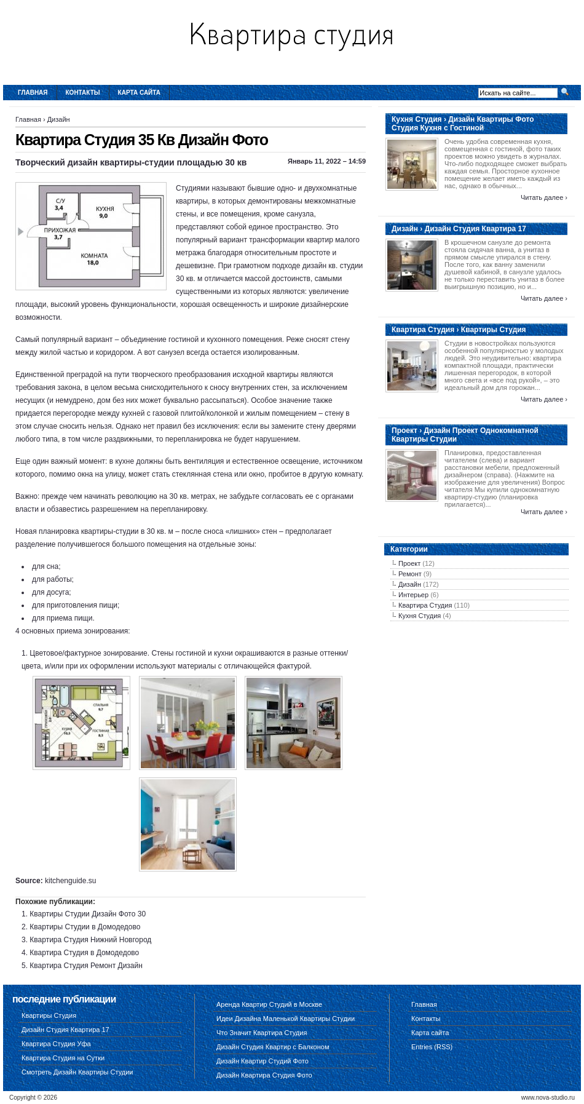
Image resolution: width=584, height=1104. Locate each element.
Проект (409, 563)
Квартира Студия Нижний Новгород (90, 939)
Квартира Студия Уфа (56, 1043)
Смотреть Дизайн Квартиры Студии (77, 1072)
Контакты (83, 92)
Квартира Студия (425, 605)
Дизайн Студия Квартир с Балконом (272, 1046)
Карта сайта (139, 92)
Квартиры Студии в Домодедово (85, 927)
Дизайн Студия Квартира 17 (65, 1029)
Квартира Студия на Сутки (63, 1058)
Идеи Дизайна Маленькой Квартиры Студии (285, 1018)
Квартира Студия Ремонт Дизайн (86, 965)
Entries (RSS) (431, 1046)
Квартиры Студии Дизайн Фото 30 (88, 914)
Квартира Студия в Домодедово (84, 952)
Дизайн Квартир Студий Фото (262, 1061)
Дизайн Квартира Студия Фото (264, 1075)
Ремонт (410, 574)
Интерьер (413, 594)
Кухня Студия (419, 615)
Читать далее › (544, 197)
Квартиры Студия (49, 1015)
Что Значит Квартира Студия (261, 1032)
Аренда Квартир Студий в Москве (269, 1004)
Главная (33, 92)
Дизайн (58, 119)
